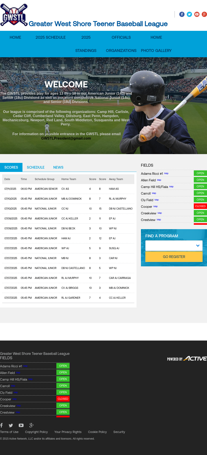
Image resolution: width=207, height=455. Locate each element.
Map (166, 173)
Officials (121, 37)
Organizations (121, 50)
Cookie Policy (97, 432)
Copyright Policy (36, 432)
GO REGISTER (174, 257)
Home (15, 37)
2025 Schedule (51, 37)
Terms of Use (9, 432)
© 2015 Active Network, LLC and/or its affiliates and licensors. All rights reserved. (47, 438)
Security (119, 432)
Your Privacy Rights (67, 432)
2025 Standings (85, 44)
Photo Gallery (156, 50)
